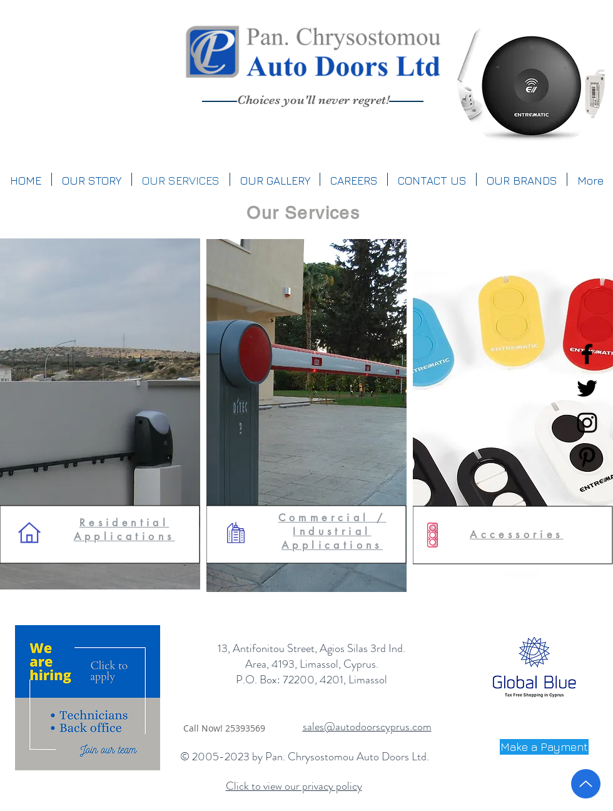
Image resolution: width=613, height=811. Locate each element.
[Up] (585, 783)
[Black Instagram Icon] (587, 422)
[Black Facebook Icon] (587, 353)
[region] (531, 80)
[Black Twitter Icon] (587, 388)
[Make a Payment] (544, 747)
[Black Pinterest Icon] (587, 457)
